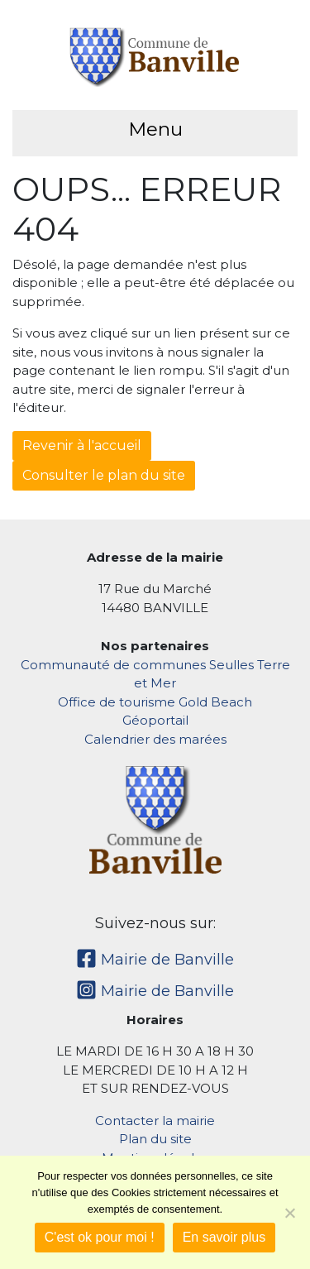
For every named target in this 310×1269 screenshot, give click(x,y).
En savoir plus (224, 1237)
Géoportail (155, 720)
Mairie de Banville (155, 960)
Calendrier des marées (155, 739)
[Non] (289, 1212)
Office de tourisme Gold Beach (155, 702)
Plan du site (155, 1139)
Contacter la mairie (155, 1120)
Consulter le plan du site (103, 475)
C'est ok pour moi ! (100, 1237)
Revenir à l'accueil (81, 445)
